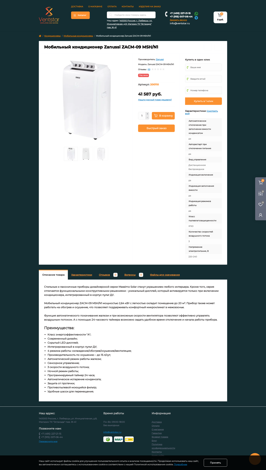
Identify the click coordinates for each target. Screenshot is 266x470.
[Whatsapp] (196, 13)
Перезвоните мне (48, 441)
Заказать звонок (178, 20)
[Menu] (80, 15)
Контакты (128, 6)
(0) (149, 69)
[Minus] (147, 118)
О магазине (95, 6)
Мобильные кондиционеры (78, 36)
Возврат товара (160, 437)
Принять (215, 462)
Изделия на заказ (149, 6)
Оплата (112, 6)
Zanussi (160, 59)
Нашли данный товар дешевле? (155, 99)
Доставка (77, 6)
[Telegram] (196, 17)
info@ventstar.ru (180, 23)
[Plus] (147, 114)
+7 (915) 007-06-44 (181, 16)
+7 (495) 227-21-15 (180, 13)
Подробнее (180, 464)
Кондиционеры (52, 36)
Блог (154, 440)
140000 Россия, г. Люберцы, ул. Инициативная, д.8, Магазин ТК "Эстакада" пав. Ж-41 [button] (129, 24)
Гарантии (157, 433)
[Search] (110, 15)
